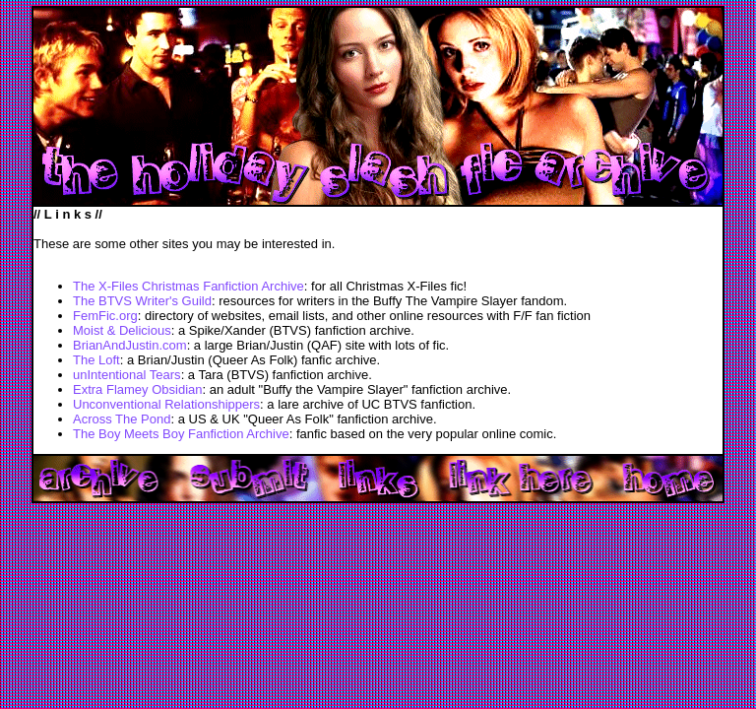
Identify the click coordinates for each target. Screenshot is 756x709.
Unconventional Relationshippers (166, 404)
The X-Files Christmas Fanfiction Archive (188, 286)
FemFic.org (105, 315)
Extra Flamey (112, 389)
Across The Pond (121, 419)
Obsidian (177, 389)
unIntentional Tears (127, 374)
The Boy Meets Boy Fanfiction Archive (181, 433)
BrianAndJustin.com (130, 345)
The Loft (96, 360)
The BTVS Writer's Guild (142, 300)
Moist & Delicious (122, 330)
